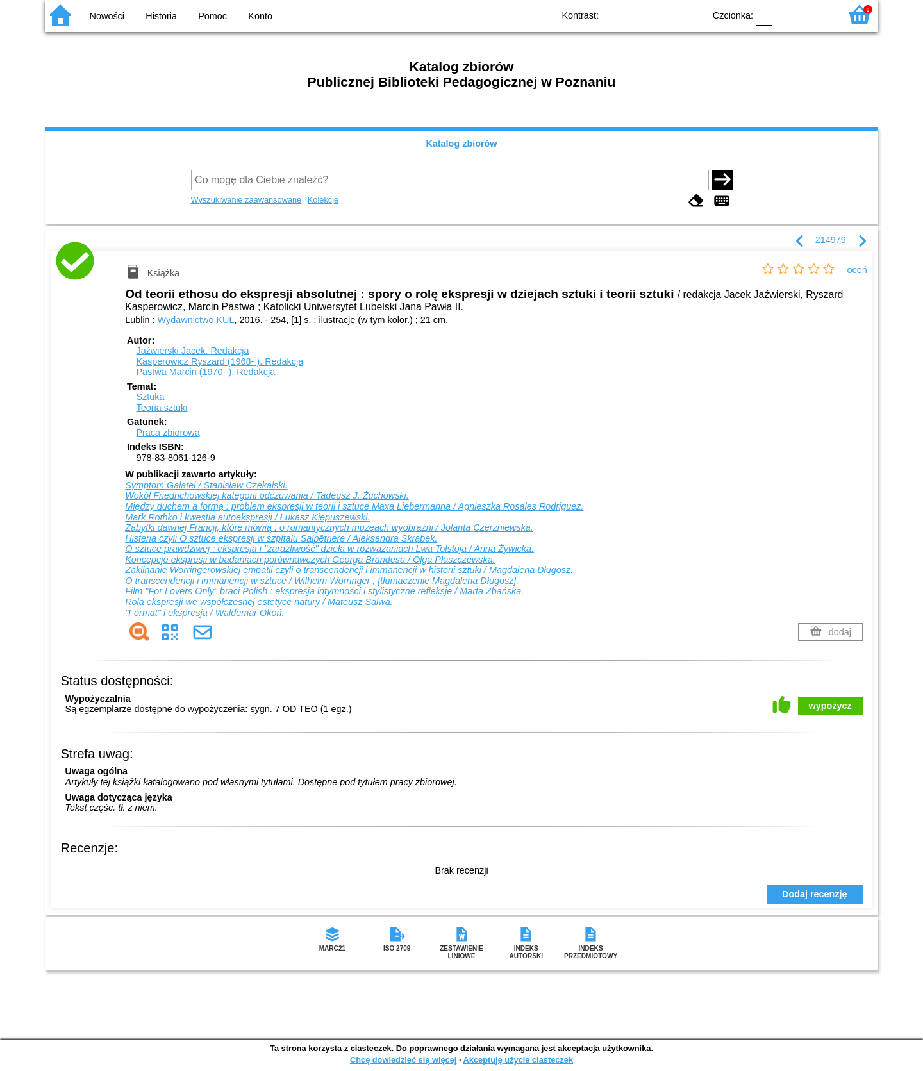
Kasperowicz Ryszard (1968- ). (219, 361)
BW (639, 14)
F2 (816, 14)
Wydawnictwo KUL (196, 320)
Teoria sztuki (161, 408)
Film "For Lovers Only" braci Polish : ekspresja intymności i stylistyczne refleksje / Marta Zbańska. (324, 591)
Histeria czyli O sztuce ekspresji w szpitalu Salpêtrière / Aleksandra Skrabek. (281, 538)
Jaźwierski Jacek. (192, 350)
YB (665, 14)
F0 (764, 14)
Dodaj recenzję (814, 894)
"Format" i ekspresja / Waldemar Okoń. (204, 613)
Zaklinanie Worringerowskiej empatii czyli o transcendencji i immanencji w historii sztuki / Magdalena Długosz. (349, 570)
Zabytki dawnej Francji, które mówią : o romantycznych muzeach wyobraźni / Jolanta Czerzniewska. (329, 527)
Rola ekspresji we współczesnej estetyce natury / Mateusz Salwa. (259, 602)
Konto (260, 16)
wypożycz (830, 706)
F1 (786, 14)
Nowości (107, 16)
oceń (857, 270)
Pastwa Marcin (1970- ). (205, 372)
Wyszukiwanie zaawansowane (246, 199)
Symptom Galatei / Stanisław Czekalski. (206, 485)
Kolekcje (323, 199)
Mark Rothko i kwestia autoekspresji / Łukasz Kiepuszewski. (247, 517)
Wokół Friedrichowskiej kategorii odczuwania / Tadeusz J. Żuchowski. (267, 495)
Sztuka (150, 397)
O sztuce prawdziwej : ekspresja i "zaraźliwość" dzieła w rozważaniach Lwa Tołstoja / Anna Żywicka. (329, 549)
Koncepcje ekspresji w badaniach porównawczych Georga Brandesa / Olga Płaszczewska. (310, 559)
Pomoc (212, 16)
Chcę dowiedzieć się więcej (403, 1060)
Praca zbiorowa (167, 433)
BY (690, 14)
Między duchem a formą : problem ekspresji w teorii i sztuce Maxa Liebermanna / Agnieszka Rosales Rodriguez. (354, 506)
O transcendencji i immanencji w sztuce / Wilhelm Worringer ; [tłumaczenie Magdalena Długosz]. (322, 581)
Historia (161, 16)
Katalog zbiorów (461, 143)
